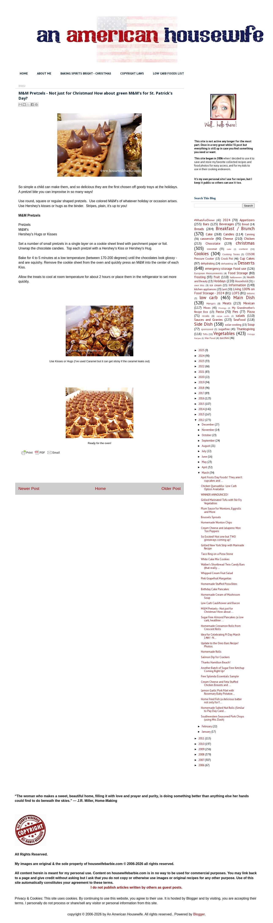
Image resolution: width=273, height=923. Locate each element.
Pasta (220, 311)
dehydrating (208, 263)
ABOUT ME (44, 73)
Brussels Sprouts (211, 517)
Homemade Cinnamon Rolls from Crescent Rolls (221, 627)
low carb (208, 297)
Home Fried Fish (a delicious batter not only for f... (221, 700)
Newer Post (28, 488)
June (205, 456)
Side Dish (203, 324)
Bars (206, 224)
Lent (224, 289)
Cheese (228, 238)
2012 (201, 420)
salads (240, 315)
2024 (226, 220)
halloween (236, 277)
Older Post (171, 488)
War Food (210, 338)
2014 (201, 409)
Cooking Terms (231, 254)
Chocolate (213, 243)
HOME (24, 73)
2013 (201, 414)
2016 (201, 398)
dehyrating (227, 263)
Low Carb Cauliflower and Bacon (220, 603)
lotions (251, 293)
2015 (201, 404)
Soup (251, 324)
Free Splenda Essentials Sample (220, 676)
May (204, 462)
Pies (235, 311)
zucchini (224, 338)
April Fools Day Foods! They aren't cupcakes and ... (221, 479)
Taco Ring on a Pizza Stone (217, 554)
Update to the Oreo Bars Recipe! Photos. (220, 644)
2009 (201, 749)
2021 (201, 372)
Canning (250, 234)
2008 (201, 754)
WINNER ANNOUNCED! (214, 494)
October (207, 435)
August (206, 446)
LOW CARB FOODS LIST (168, 73)
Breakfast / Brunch (235, 228)
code (229, 249)
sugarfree (224, 329)
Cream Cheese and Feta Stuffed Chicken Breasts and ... (219, 683)
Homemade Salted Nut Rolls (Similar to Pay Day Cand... (222, 709)
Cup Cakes (247, 258)
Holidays (219, 281)
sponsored (207, 329)
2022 (201, 366)
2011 (201, 738)
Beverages (226, 224)
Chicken (249, 238)
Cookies (201, 253)
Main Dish (244, 297)
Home (100, 488)
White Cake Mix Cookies (215, 559)
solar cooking (233, 325)
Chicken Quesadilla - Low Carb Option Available (219, 487)
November (208, 430)
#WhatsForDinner (204, 220)
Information (237, 285)
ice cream (215, 285)
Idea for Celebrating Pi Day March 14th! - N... (220, 636)
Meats (226, 303)
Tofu (205, 334)
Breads (199, 229)
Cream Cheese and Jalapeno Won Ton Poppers (221, 529)
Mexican (249, 303)
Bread (245, 224)
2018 (201, 388)
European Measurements (208, 273)
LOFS (235, 293)
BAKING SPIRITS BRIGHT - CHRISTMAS (85, 73)
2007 (201, 760)
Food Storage (238, 273)
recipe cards (223, 315)
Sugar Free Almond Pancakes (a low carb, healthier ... (222, 618)
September (208, 440)
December (208, 424)
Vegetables (224, 333)
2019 (201, 382)
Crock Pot (227, 258)
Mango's (211, 303)
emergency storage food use (225, 268)
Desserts (246, 263)
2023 (201, 361)
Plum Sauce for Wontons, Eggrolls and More (221, 510)
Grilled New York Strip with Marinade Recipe (222, 546)
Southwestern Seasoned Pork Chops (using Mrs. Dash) (222, 718)
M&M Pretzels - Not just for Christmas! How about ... (217, 610)
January (206, 731)
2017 (201, 393)
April (205, 467)
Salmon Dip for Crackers (215, 657)
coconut (212, 249)
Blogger (199, 914)
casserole (207, 238)
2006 (201, 765)
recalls (205, 315)
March (206, 472)
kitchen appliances (205, 289)
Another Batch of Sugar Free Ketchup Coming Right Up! (222, 669)
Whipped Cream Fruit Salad (217, 573)
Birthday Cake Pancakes (215, 589)
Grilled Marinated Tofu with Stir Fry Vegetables (221, 501)
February (207, 726)
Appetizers (247, 220)
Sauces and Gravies (208, 319)
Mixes (206, 308)
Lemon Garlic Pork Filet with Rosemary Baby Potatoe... (218, 692)
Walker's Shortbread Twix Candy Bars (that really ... (223, 566)
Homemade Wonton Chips (216, 522)
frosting (200, 277)
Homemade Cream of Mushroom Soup (220, 596)
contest (243, 249)
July (204, 451)
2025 (201, 350)
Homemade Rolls (211, 651)
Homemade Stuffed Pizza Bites (219, 584)
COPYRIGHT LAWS (132, 73)
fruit (217, 277)
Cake (209, 234)
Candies (228, 234)
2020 (201, 377)
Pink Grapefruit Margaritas (216, 578)
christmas (245, 243)
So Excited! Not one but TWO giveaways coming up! (218, 538)
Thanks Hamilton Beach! (215, 662)
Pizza (251, 311)
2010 (201, 744)
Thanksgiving (245, 329)
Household (241, 281)
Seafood (239, 319)
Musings (222, 307)
